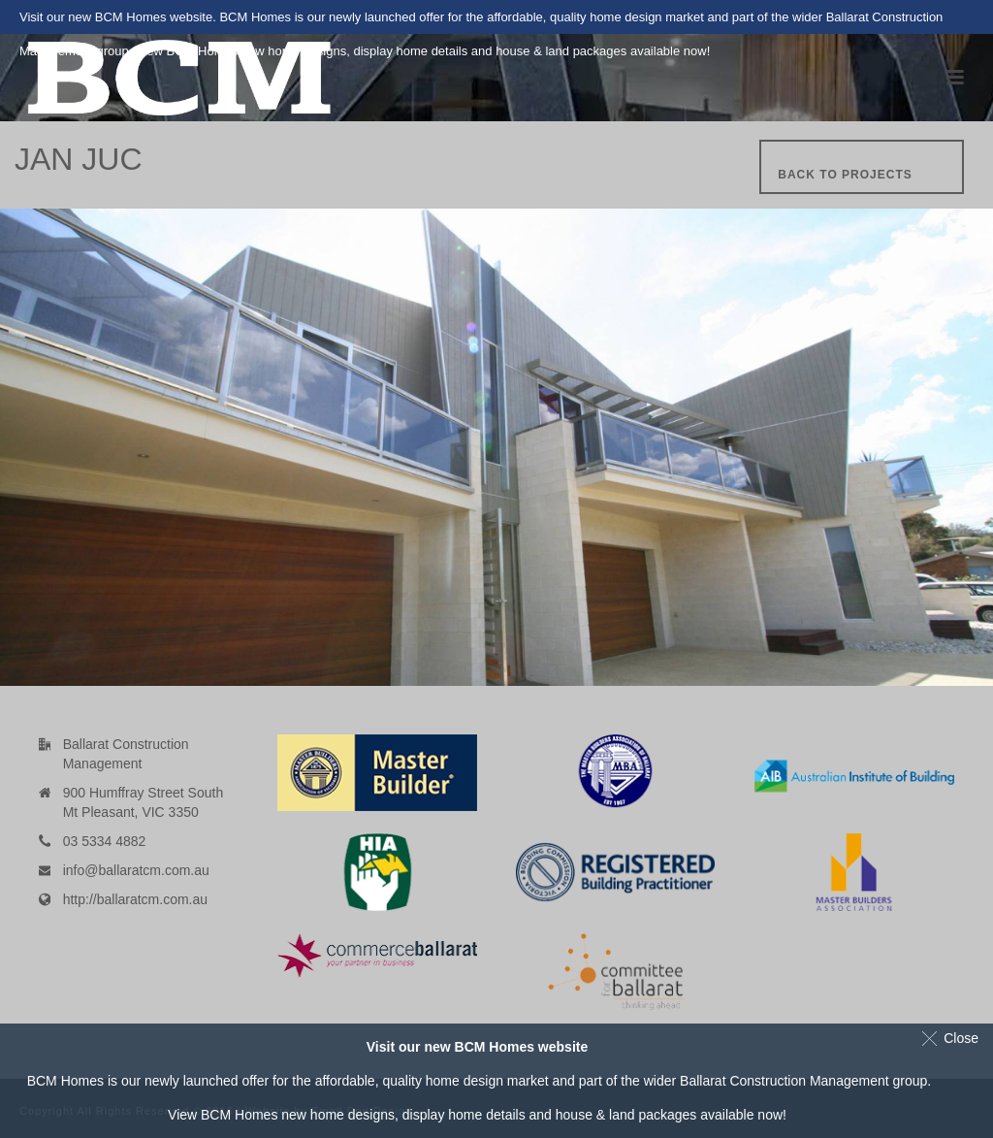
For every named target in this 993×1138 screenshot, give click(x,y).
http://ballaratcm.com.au (135, 899)
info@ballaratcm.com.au (136, 870)
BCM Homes (239, 1114)
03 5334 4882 (104, 841)
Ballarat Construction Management (784, 1081)
